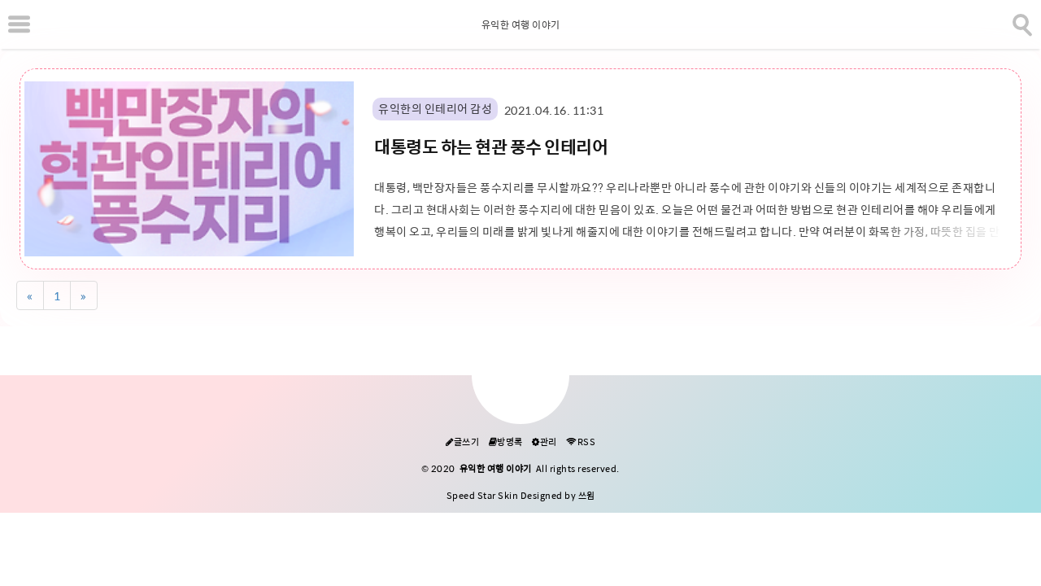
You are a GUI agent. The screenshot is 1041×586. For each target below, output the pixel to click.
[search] (1021, 22)
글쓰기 (462, 442)
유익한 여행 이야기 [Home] (520, 25)
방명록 (506, 442)
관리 (544, 442)
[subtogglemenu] (19, 24)
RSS (580, 442)
